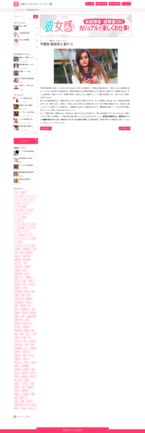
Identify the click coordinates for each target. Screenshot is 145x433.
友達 (24, 284)
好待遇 (27, 291)
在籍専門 (17, 288)
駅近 (34, 405)
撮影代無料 (18, 330)
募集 (24, 281)
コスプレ (26, 203)
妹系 (33, 291)
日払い (28, 334)
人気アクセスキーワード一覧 (33, 4)
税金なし (26, 359)
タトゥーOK (31, 228)
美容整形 (17, 369)
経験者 (17, 366)
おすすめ (17, 203)
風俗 (16, 397)
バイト (27, 231)
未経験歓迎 (18, 348)
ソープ (17, 213)
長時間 (17, 387)
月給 (25, 341)
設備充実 (24, 376)
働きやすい (18, 263)
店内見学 (24, 312)
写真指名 (17, 270)
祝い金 (31, 355)
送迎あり (17, 383)
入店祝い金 (18, 266)
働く (26, 263)
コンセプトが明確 (20, 206)
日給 (34, 334)
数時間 (27, 330)
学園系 (17, 295)
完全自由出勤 (19, 302)
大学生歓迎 (18, 291)
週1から (25, 383)
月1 (29, 337)
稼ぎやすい (18, 362)
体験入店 (29, 252)
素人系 (34, 362)
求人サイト (25, 141)
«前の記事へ (46, 128)
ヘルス (30, 235)
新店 (16, 334)
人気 (16, 252)
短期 (24, 355)
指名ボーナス (27, 323)
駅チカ (28, 405)
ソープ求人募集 (19, 228)
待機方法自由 (19, 320)
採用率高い (26, 327)
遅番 (32, 383)
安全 (28, 295)
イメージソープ (31, 196)
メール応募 (32, 238)
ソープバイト (26, 213)
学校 (23, 295)
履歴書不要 (25, 309)
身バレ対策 (18, 380)
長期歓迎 (30, 387)
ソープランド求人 (20, 224)
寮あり (17, 309)
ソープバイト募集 (20, 217)
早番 (23, 337)
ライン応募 (18, 242)
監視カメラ (26, 351)
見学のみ (33, 373)
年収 (33, 309)
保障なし (17, 256)
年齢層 (17, 312)
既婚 (21, 334)
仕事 (21, 252)
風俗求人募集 (19, 405)
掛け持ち (17, 327)
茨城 (33, 369)
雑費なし (17, 394)
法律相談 (33, 348)
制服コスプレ (19, 277)
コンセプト (126, 3)
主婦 (32, 245)
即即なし (31, 281)
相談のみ (17, 355)
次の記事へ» (124, 128)
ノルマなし (18, 231)
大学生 (25, 288)
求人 (26, 348)
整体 (33, 330)
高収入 (17, 408)
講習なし (33, 376)
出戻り (25, 270)
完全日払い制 (19, 298)
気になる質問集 (114, 3)
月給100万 (33, 341)
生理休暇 (17, 351)
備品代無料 (26, 259)
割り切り (17, 281)
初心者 (27, 274)
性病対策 (17, 323)
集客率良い (25, 390)
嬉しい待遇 (89, 3)
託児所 (17, 376)
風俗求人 (30, 401)
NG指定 (23, 192)
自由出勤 (26, 369)
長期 (23, 387)
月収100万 (18, 341)
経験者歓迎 (25, 366)
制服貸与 (28, 277)
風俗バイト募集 (19, 401)
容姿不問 (23, 305)
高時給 (24, 408)
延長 (23, 316)
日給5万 (17, 337)
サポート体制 (19, 210)
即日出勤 (17, 284)
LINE (16, 192)
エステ (32, 199)
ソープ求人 (32, 224)
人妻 (34, 249)
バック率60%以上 (20, 235)
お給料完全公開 (101, 3)
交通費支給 (26, 249)
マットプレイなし (20, 238)
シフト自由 (29, 210)
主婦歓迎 (17, 249)
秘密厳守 (17, 359)
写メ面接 (27, 266)
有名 (26, 344)
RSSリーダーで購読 (23, 416)
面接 (33, 394)
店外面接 (33, 312)
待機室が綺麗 (31, 316)
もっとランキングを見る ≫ (31, 133)
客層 (16, 305)
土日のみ (31, 284)
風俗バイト (23, 397)
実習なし (28, 302)
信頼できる (26, 256)
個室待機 (17, 259)
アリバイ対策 (19, 196)
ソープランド (19, 220)
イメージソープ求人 (21, 199)
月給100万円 (18, 344)
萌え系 (17, 373)
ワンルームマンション (21, 245)
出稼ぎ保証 (18, 274)
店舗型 (17, 316)
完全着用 (28, 298)
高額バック (32, 408)
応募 (27, 320)
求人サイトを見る (72, 430)
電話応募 (26, 394)
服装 (32, 344)
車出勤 (27, 380)
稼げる (27, 362)
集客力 (17, 390)
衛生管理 (24, 373)
